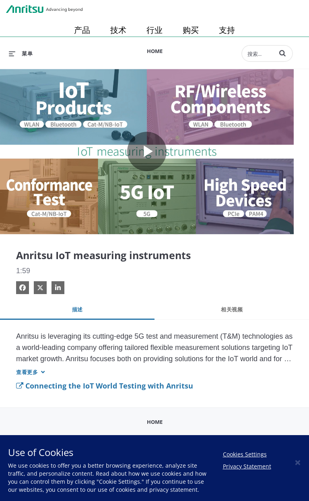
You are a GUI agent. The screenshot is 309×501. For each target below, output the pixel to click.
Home (155, 51)
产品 (82, 30)
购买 (191, 30)
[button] (282, 53)
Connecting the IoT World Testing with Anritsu (104, 386)
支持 (227, 30)
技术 (118, 30)
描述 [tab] (77, 309)
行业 (154, 30)
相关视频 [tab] (232, 309)
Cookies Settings (245, 454)
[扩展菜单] (20, 53)
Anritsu (44, 9)
